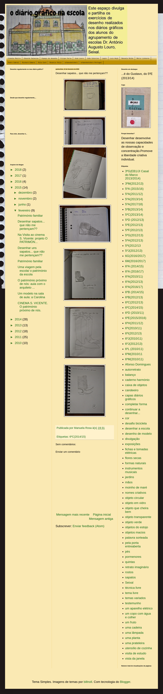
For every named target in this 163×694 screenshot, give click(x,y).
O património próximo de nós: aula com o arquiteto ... (32, 284)
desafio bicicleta (136, 423)
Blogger (125, 681)
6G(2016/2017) (135, 256)
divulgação (132, 439)
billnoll (88, 681)
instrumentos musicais (133, 470)
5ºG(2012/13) (134, 235)
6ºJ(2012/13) (133, 343)
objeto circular (134, 498)
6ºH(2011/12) (134, 323)
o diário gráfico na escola (47, 13)
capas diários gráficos (134, 397)
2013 (18, 325)
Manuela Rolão (127, 58)
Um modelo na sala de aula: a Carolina (31, 295)
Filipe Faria (65, 58)
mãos (129, 482)
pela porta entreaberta (133, 544)
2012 (18, 331)
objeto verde (133, 522)
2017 (18, 175)
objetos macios (135, 532)
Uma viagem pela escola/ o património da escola (32, 270)
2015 (18, 187)
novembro (25, 198)
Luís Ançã (114, 58)
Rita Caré (42, 63)
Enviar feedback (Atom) (88, 526)
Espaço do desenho (49, 58)
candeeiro (131, 390)
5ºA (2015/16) (134, 188)
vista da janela (134, 658)
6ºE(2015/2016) (135, 318)
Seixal (129, 582)
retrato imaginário (137, 567)
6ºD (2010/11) (134, 312)
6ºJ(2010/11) (133, 338)
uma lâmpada (134, 632)
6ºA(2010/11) (134, 276)
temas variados (135, 598)
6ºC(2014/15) (77, 436)
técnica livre (133, 587)
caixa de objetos (136, 385)
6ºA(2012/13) (134, 281)
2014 (18, 319)
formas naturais (135, 463)
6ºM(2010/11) (134, 359)
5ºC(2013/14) (134, 214)
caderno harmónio (137, 380)
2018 (18, 169)
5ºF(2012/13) (134, 230)
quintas (130, 562)
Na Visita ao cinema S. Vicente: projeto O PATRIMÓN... (33, 238)
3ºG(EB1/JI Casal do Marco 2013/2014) (137, 174)
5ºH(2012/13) (134, 240)
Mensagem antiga (101, 518)
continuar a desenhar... (132, 411)
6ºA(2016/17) (134, 287)
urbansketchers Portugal (91, 63)
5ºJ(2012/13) (133, 250)
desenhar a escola (137, 428)
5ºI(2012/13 (133, 245)
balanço (130, 374)
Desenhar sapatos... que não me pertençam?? (31, 225)
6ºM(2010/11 (133, 354)
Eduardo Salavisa (31, 58)
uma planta (132, 638)
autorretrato (133, 369)
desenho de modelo (138, 433)
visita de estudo (135, 653)
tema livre (131, 593)
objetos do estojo (136, 527)
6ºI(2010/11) (133, 328)
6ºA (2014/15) (134, 266)
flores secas (133, 458)
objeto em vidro (135, 503)
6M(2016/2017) (135, 261)
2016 (18, 181)
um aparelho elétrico (139, 608)
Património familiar (30, 215)
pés (127, 551)
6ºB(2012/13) (134, 297)
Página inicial (102, 514)
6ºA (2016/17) (134, 271)
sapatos (130, 577)
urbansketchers (71, 63)
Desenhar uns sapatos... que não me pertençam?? (31, 251)
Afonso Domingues (138, 364)
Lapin (104, 58)
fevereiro (24, 210)
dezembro (25, 192)
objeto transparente (138, 517)
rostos (129, 572)
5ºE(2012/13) (134, 225)
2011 (18, 337)
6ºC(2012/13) (134, 302)
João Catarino (93, 58)
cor (127, 418)
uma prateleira (134, 643)
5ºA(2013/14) (134, 199)
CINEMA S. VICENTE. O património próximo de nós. (33, 306)
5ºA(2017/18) (134, 204)
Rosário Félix (56, 63)
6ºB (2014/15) (134, 292)
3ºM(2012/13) (134, 183)
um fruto (130, 622)
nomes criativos (135, 492)
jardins (129, 477)
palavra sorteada (136, 537)
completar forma (136, 404)
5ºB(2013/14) (134, 209)
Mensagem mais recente (72, 514)
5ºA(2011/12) (134, 194)
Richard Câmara (28, 63)
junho (22, 204)
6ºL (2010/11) (134, 349)
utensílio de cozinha (138, 648)
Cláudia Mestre (14, 58)
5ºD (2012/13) (134, 219)
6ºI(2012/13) (133, 333)
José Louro (79, 58)
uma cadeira (133, 627)
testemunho (133, 603)
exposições (132, 444)
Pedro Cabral (13, 63)
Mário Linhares (143, 58)
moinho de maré (136, 487)
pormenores (133, 556)
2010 (18, 343)
